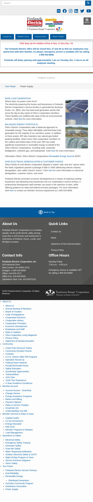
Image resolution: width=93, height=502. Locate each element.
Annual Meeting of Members (18, 309)
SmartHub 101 (12, 408)
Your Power (10, 86)
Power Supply (11, 489)
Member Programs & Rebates (19, 430)
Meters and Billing (13, 399)
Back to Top (49, 212)
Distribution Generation (16, 486)
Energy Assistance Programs (18, 396)
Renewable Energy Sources (62, 156)
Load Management (14, 432)
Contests (9, 354)
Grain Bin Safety (12, 448)
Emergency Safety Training (17, 443)
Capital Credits (12, 418)
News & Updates (13, 332)
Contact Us (56, 231)
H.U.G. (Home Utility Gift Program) (21, 357)
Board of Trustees (13, 311)
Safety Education (13, 368)
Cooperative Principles (15, 323)
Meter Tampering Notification (18, 451)
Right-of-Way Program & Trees (19, 457)
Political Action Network (16, 363)
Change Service (12, 393)
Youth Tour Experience (15, 380)
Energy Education (13, 424)
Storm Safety (11, 463)
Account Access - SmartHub (18, 390)
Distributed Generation (18, 480)
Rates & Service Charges (17, 405)
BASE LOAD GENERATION (18, 98)
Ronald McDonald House (16, 365)
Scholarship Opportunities (17, 371)
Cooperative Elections (15, 317)
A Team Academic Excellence (18, 383)
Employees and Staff (14, 329)
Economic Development (16, 326)
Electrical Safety (12, 440)
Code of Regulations (14, 314)
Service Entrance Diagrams (18, 460)
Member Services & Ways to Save (18, 414)
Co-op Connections (14, 421)
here (20, 119)
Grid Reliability (12, 473)
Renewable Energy (14, 476)
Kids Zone (10, 427)
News (53, 238)
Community (8, 344)
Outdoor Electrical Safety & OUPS (21, 454)
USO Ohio (10, 377)
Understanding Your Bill (16, 411)
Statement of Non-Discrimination (66, 244)
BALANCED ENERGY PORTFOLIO (21, 124)
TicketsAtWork (12, 374)
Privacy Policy (57, 250)
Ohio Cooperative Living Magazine (21, 335)
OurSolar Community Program (19, 483)
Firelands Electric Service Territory (21, 470)
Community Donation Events (18, 351)
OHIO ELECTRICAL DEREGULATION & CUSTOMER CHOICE (34, 161)
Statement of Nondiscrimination (19, 341)
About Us (7, 301)
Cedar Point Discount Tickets (18, 348)
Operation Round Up (14, 360)
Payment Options (13, 402)
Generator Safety (13, 446)
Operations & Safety (12, 435)
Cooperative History (14, 320)
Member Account (10, 386)
